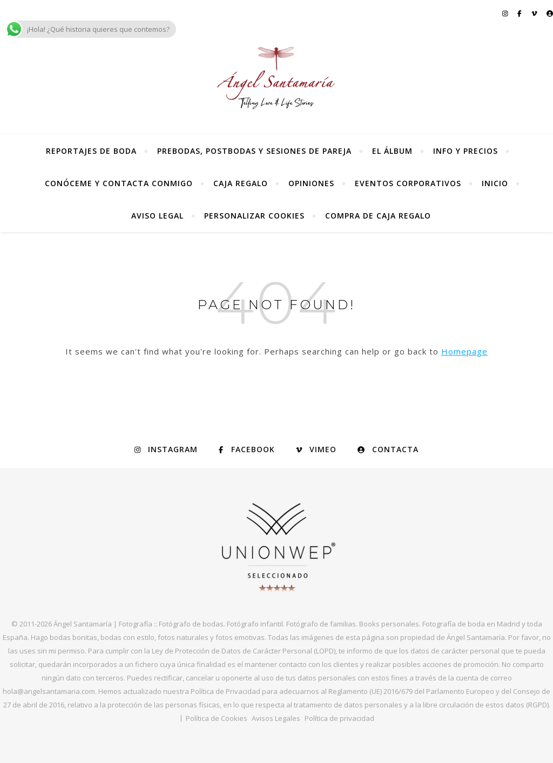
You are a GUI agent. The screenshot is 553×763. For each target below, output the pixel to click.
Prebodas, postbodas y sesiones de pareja (254, 151)
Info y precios (465, 151)
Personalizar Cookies (254, 215)
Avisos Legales (276, 718)
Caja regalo (240, 183)
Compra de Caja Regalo (378, 215)
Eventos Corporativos (408, 183)
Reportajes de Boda (91, 151)
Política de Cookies (216, 718)
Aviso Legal (157, 215)
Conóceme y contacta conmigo (119, 183)
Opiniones (311, 183)
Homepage (464, 351)
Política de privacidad (339, 718)
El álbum (392, 151)
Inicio (495, 183)
